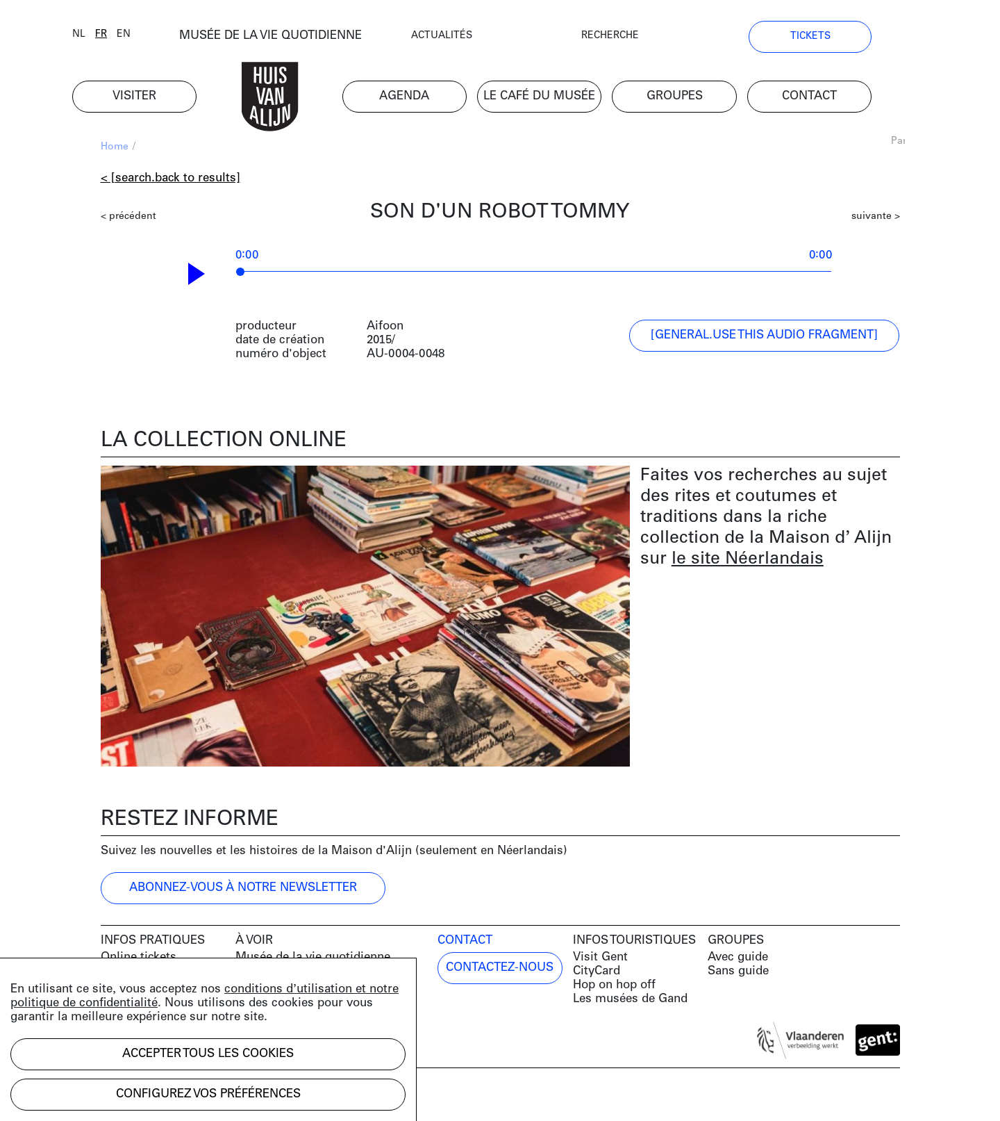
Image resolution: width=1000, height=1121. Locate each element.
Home (114, 149)
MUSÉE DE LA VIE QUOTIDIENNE (299, 38)
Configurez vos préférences (208, 1094)
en (152, 36)
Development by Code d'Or (175, 1098)
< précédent (128, 218)
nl (107, 36)
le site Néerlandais (748, 561)
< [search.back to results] (170, 180)
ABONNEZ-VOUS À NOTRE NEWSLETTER (243, 889)
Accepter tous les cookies (208, 1054)
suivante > (875, 218)
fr (129, 36)
